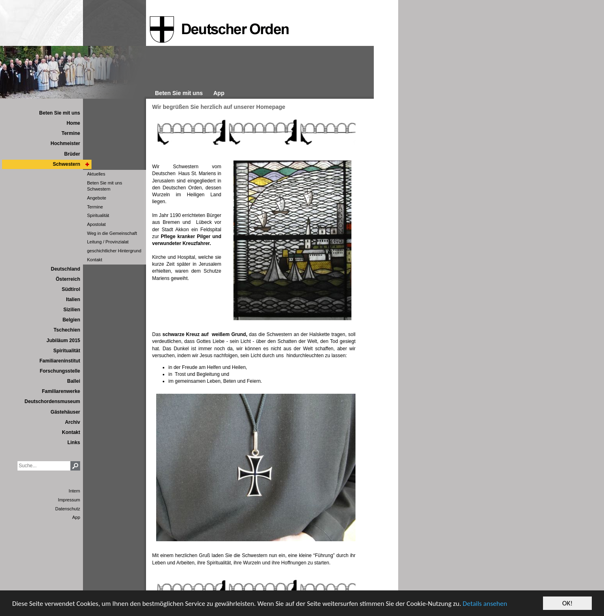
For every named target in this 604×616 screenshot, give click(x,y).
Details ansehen (485, 603)
